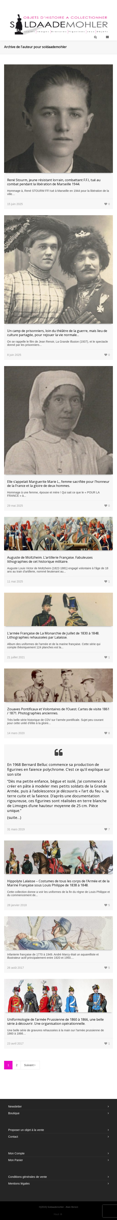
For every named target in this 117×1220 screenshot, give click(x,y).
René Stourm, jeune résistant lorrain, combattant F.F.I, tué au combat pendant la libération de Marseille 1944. (53, 182)
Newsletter (15, 1106)
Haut (58, 1214)
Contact (13, 1136)
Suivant (30, 1065)
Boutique (13, 1113)
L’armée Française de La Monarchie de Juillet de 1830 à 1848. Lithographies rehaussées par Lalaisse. (53, 635)
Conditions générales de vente (27, 1176)
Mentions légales (19, 1183)
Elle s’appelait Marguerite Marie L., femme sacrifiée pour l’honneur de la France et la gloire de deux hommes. (58, 483)
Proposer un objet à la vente (26, 1130)
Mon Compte (16, 1153)
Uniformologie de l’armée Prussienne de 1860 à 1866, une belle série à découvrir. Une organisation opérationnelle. (55, 1021)
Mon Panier (15, 1160)
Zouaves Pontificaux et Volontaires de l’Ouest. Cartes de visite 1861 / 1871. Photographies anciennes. (58, 711)
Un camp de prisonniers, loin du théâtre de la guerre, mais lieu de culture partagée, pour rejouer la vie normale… (57, 333)
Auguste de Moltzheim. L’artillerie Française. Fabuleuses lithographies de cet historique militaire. (50, 559)
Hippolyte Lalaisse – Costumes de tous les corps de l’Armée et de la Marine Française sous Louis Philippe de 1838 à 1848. (58, 883)
